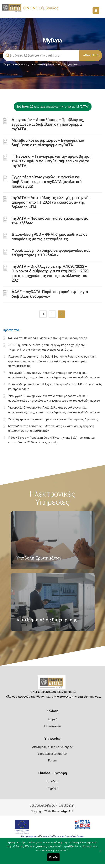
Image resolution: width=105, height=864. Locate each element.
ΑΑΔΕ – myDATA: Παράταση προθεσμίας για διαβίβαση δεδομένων (50, 294)
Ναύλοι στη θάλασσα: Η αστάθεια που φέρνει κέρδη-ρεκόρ (47, 338)
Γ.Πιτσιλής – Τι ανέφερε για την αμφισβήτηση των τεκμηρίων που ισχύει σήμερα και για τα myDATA (52, 161)
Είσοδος (52, 781)
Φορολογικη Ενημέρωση (46, 64)
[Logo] (52, 683)
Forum (52, 760)
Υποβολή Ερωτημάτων (52, 753)
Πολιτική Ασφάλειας (42, 805)
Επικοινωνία (52, 726)
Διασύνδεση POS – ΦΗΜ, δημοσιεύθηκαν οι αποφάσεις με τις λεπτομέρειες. (49, 236)
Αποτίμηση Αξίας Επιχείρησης (52, 747)
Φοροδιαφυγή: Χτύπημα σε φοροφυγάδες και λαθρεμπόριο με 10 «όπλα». (51, 252)
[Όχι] (100, 853)
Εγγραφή (52, 788)
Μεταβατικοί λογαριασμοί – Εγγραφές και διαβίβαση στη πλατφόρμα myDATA (48, 142)
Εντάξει (53, 857)
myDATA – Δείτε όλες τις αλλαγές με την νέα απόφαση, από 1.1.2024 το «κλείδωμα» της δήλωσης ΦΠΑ (51, 202)
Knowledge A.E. (63, 811)
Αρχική (52, 719)
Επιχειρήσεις (71, 64)
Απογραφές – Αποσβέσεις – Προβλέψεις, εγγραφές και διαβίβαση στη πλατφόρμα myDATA (48, 124)
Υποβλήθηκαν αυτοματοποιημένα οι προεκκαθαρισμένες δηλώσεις (53, 419)
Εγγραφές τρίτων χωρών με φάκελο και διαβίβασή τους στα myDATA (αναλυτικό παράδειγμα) (46, 182)
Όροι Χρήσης (66, 805)
